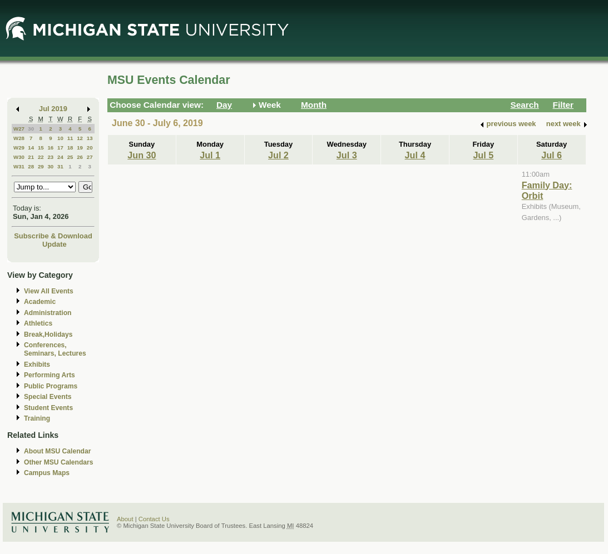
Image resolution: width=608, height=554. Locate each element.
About (125, 519)
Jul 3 (347, 155)
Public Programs (50, 386)
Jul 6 (551, 155)
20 (90, 147)
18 (70, 147)
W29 (18, 147)
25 (70, 157)
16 (50, 147)
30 (31, 129)
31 (60, 166)
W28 (18, 138)
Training (37, 418)
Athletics (38, 323)
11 (70, 138)
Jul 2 (278, 155)
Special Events (47, 397)
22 (41, 157)
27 (90, 157)
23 (50, 157)
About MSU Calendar (57, 451)
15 (41, 147)
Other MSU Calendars (58, 462)
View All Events (48, 291)
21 (31, 157)
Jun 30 (141, 155)
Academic (40, 302)
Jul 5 (483, 155)
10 (60, 138)
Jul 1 (210, 155)
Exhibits (37, 364)
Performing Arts (49, 375)
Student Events (48, 408)
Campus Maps (47, 473)
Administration (47, 313)
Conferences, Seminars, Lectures (55, 349)
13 (90, 138)
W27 (18, 129)
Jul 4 (415, 155)
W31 (18, 166)
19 (80, 147)
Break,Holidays (48, 334)
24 (60, 157)
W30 (18, 157)
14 (31, 147)
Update (54, 244)
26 (80, 157)
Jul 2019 (53, 108)
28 (31, 166)
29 (41, 166)
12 (80, 138)
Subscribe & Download (53, 236)
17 (60, 147)
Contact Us (154, 519)
